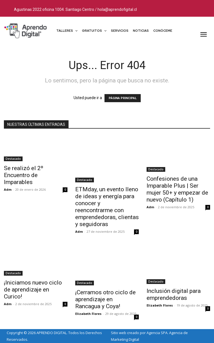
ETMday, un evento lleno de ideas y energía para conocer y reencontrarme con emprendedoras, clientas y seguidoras (107, 206)
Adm (7, 189)
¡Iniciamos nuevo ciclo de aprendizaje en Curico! (33, 289)
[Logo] (25, 30)
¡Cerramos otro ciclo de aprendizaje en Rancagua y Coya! (105, 299)
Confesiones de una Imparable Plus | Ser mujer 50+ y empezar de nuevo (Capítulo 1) (177, 189)
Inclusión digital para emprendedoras (174, 294)
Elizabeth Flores (88, 314)
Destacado (13, 159)
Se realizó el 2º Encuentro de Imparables (23, 175)
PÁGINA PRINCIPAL (123, 98)
